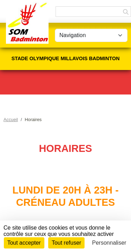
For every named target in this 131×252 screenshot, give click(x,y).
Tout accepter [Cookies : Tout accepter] (24, 243)
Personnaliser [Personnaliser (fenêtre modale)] (109, 243)
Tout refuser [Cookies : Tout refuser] (66, 243)
